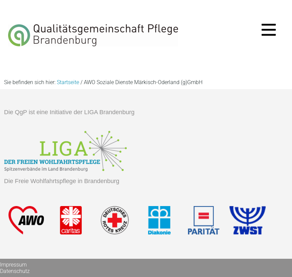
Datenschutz (15, 271)
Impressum (13, 264)
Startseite (68, 82)
